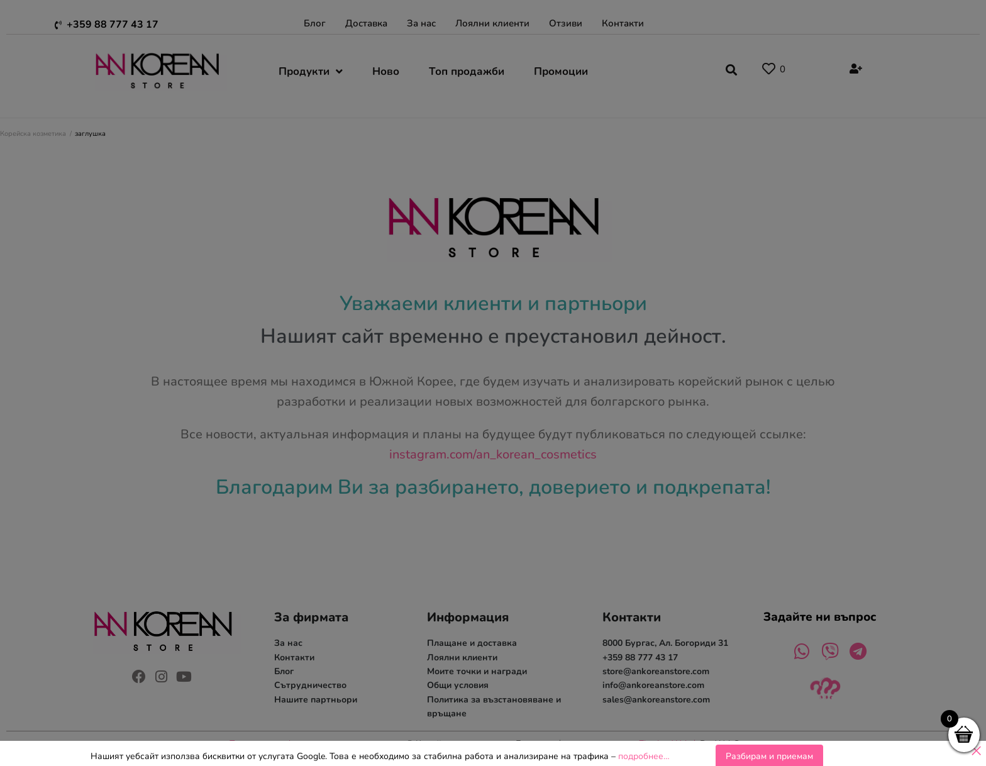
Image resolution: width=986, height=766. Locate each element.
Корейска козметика (33, 133)
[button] (731, 68)
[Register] (854, 70)
